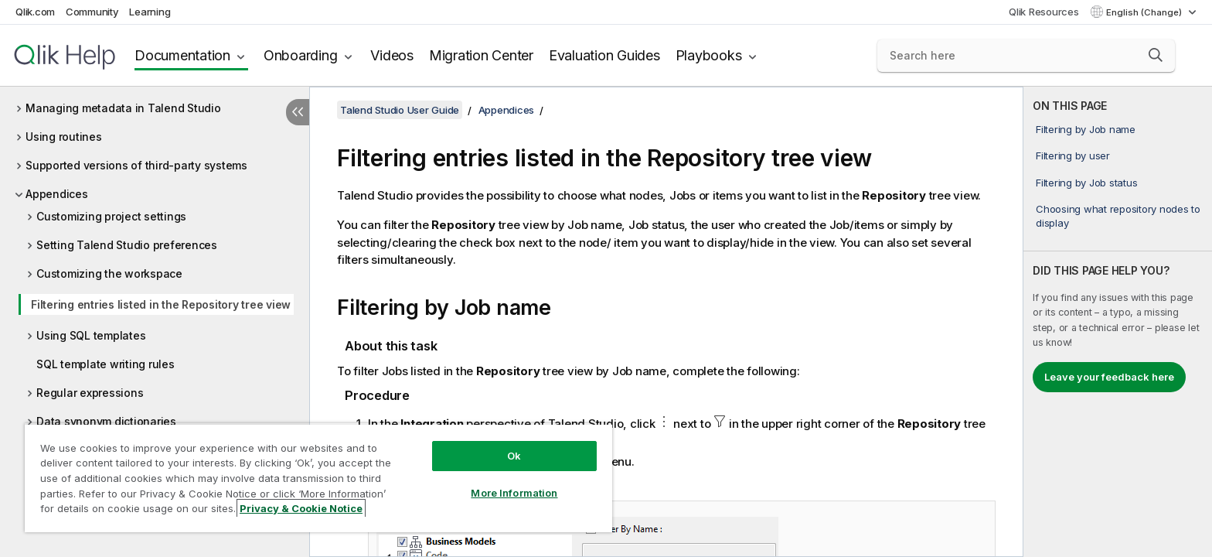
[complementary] (1117, 322)
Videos (392, 55)
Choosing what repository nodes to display (1118, 216)
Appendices (57, 193)
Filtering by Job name (1085, 129)
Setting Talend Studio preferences (126, 244)
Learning (149, 11)
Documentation (182, 55)
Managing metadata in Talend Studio (123, 107)
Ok (514, 455)
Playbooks (709, 55)
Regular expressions (89, 392)
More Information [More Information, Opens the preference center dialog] (514, 493)
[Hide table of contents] (297, 112)
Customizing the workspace (109, 273)
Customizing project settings (111, 216)
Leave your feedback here (1109, 377)
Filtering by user (1073, 155)
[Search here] (1026, 55)
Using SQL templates (90, 335)
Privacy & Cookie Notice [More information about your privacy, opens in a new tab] (301, 508)
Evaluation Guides (604, 55)
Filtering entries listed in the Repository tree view (161, 304)
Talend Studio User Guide (399, 110)
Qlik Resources (1044, 11)
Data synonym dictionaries (106, 421)
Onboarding (301, 55)
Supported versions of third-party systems (136, 165)
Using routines (64, 136)
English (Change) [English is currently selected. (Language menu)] (1145, 12)
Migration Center (481, 55)
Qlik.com (35, 11)
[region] (318, 477)
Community (92, 11)
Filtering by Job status (1086, 182)
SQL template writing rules (105, 364)
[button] (1155, 55)
